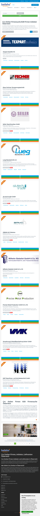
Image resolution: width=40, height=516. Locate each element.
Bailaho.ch (3, 488)
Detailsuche (10, 7)
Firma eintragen (35, 4)
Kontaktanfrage (4, 500)
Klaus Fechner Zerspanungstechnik (13, 87)
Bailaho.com (3, 490)
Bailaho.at (3, 487)
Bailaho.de (3, 485)
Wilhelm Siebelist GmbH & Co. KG (13, 269)
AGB (2, 505)
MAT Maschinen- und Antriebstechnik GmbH (16, 378)
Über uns (23, 7)
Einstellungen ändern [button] (25, 513)
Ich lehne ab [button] (30, 511)
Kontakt (2, 499)
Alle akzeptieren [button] (24, 511)
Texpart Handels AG (9, 52)
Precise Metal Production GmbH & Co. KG (15, 305)
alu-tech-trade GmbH (9, 196)
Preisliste (3, 502)
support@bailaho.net (6, 476)
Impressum (3, 494)
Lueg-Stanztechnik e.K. (10, 160)
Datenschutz (3, 503)
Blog (35, 7)
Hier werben (17, 7)
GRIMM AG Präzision (9, 232)
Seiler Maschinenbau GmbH (11, 124)
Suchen (20, 15)
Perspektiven (29, 7)
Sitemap (2, 507)
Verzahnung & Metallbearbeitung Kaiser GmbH (17, 341)
